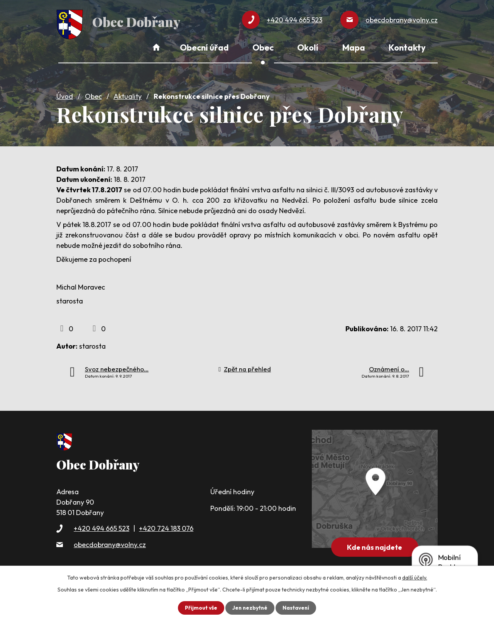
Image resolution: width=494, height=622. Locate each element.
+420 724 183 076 (166, 527)
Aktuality (127, 95)
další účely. (414, 577)
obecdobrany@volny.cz (110, 543)
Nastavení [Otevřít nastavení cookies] (296, 607)
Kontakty (407, 47)
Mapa (353, 47)
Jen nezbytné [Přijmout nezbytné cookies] (250, 607)
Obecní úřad (204, 47)
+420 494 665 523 (101, 527)
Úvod (64, 95)
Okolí (307, 47)
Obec (93, 95)
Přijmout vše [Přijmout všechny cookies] (200, 607)
